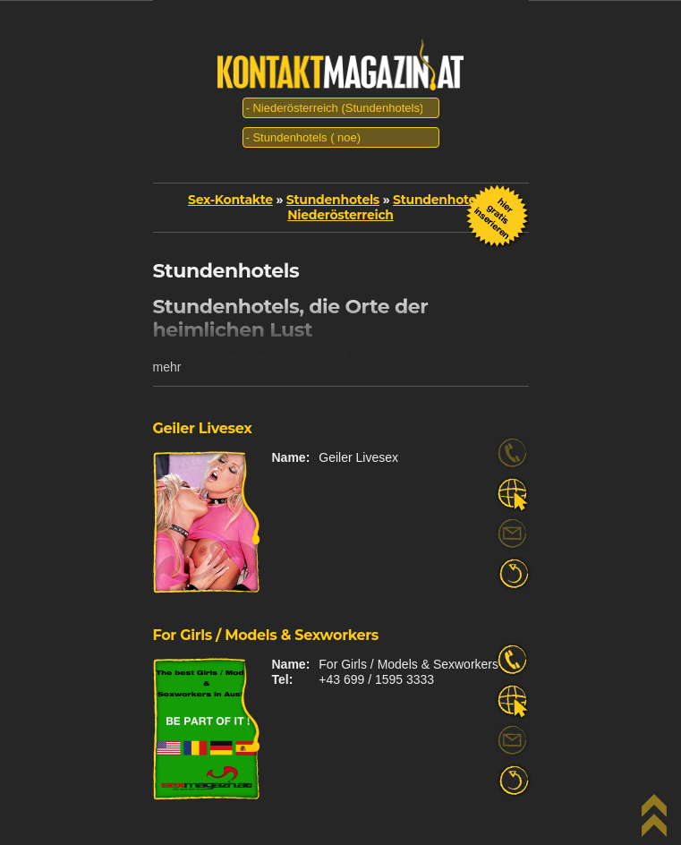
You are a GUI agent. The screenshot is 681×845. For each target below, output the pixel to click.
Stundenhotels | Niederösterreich (390, 207)
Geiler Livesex (202, 428)
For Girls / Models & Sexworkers (266, 635)
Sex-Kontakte (230, 200)
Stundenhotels (332, 200)
